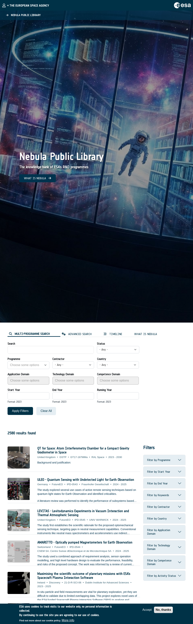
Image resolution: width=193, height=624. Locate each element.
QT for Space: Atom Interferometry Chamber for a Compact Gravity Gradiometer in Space (83, 450)
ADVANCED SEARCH (77, 334)
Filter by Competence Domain (159, 562)
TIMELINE (113, 334)
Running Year (104, 390)
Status (101, 343)
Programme (14, 359)
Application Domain (18, 374)
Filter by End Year (157, 483)
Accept (147, 609)
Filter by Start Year (158, 471)
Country (101, 359)
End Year (57, 390)
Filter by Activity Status (161, 576)
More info (68, 620)
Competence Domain (108, 374)
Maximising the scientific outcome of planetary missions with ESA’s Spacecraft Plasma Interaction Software (83, 576)
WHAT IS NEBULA (37, 178)
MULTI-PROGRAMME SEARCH (29, 334)
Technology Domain (63, 374)
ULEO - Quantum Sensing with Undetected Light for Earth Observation (85, 480)
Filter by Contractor (158, 507)
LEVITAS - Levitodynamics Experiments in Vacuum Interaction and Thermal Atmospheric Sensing (83, 513)
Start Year (14, 390)
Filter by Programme (158, 460)
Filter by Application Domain (158, 531)
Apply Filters (20, 410)
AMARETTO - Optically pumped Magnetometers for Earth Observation (84, 542)
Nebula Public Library (23, 15)
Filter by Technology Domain (158, 547)
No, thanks (163, 609)
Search (11, 343)
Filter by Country (157, 518)
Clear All (46, 410)
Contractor (58, 359)
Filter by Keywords (158, 495)
